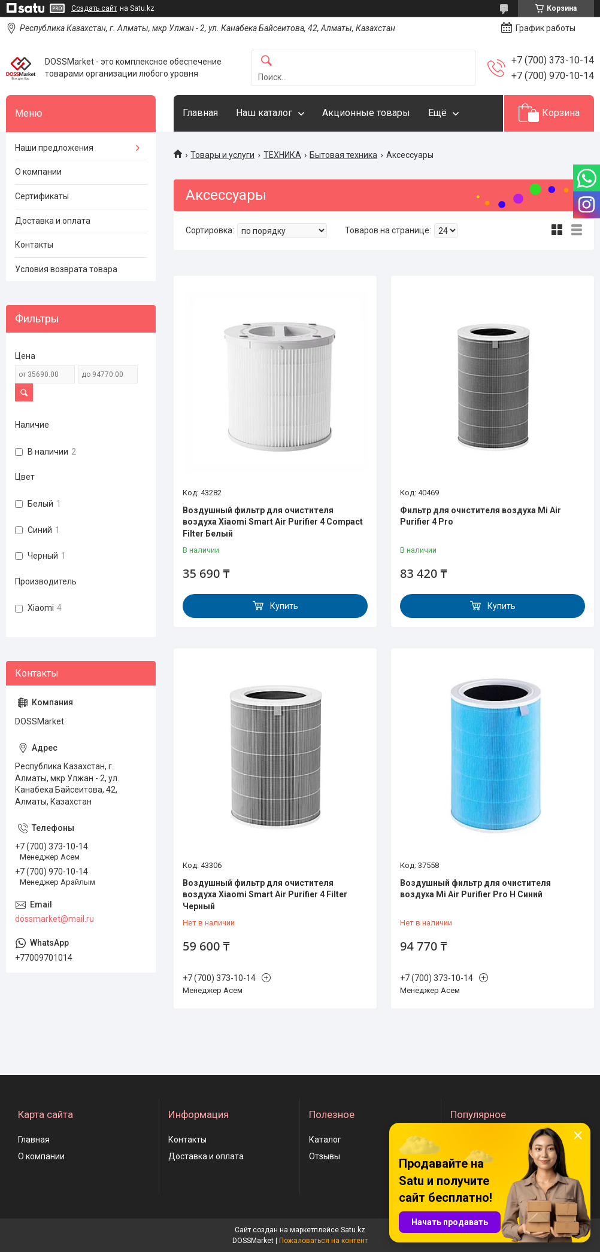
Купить (284, 606)
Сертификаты (42, 196)
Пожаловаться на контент (323, 1240)
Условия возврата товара (66, 269)
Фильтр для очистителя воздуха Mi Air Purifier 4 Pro (480, 516)
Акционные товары (366, 112)
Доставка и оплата (52, 221)
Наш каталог (264, 112)
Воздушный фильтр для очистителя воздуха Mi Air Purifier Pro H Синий (475, 889)
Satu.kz (353, 1230)
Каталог (325, 1139)
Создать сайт (94, 8)
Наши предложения (54, 148)
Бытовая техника (343, 155)
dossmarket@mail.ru (54, 919)
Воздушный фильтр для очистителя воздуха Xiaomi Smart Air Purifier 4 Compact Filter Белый (273, 521)
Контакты (34, 244)
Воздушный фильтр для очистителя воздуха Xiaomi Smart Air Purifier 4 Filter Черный (265, 894)
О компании (38, 171)
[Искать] (266, 61)
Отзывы (324, 1156)
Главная (200, 112)
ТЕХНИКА (282, 155)
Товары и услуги (222, 155)
